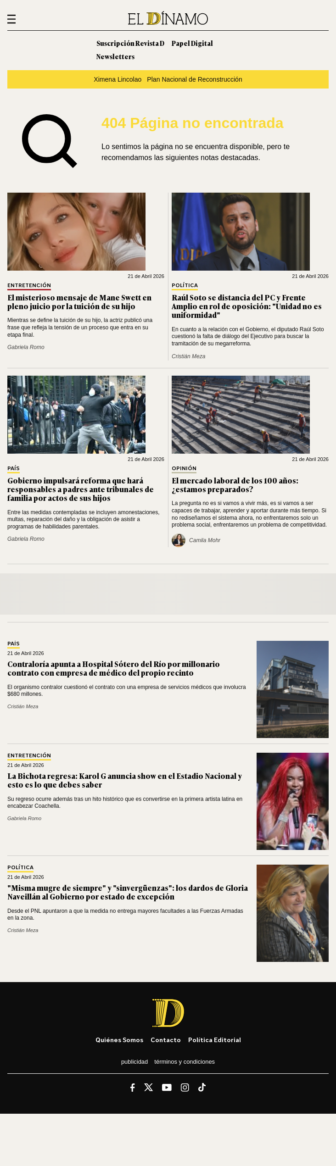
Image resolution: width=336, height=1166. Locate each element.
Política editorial (214, 1040)
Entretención (29, 286)
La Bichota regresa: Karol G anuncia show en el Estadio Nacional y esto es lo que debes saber (124, 780)
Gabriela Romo (26, 347)
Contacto (166, 1040)
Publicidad (134, 1061)
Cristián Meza (188, 356)
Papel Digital (192, 43)
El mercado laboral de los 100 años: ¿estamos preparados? (235, 484)
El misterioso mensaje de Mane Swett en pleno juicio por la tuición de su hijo (79, 301)
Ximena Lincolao (117, 79)
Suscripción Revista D (130, 43)
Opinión (184, 469)
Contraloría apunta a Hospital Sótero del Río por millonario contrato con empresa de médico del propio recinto (113, 668)
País (13, 469)
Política (185, 286)
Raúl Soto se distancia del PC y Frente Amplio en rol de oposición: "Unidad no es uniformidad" (247, 306)
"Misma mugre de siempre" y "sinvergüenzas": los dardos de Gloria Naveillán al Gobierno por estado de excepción (127, 892)
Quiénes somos (119, 1040)
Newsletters (115, 56)
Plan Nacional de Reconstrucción (194, 79)
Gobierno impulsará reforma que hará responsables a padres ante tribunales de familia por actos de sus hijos (80, 489)
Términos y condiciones (184, 1061)
